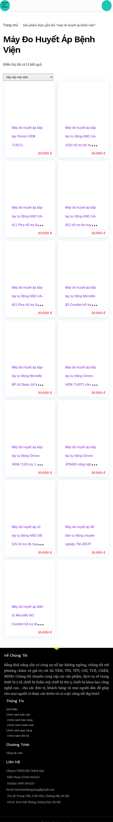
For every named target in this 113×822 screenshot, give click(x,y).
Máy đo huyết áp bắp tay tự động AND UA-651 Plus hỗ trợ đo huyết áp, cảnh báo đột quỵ (27, 304)
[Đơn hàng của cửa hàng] (28, 77)
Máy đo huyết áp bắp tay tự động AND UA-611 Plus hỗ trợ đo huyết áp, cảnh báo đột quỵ (27, 225)
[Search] (107, 5)
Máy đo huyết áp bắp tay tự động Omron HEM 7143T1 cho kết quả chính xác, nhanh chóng (81, 384)
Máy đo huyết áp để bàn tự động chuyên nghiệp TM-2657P (80, 534)
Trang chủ (10, 25)
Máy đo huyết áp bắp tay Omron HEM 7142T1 (27, 136)
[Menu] (5, 5)
